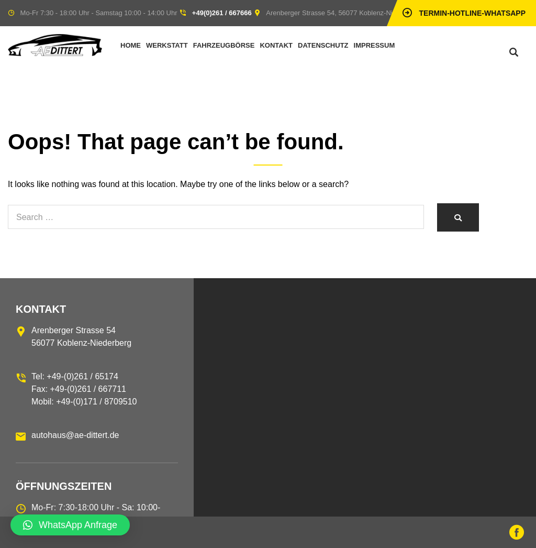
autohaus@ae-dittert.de (75, 435)
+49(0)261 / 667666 (222, 13)
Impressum (374, 45)
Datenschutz (323, 45)
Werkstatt (167, 45)
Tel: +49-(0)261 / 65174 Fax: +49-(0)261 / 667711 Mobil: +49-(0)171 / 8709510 (84, 389)
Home (130, 45)
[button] (70, 524)
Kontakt (276, 45)
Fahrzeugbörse (224, 45)
